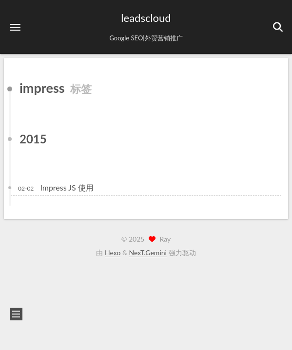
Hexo (112, 252)
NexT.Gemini (148, 252)
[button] (15, 26)
